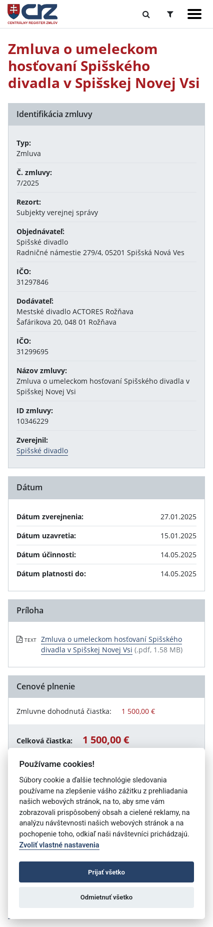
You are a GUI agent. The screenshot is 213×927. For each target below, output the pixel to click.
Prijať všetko (106, 872)
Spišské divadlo (42, 450)
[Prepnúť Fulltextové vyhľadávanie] (146, 14)
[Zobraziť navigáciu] (194, 14)
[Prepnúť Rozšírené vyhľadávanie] (170, 14)
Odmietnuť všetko (106, 897)
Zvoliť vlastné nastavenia (59, 845)
